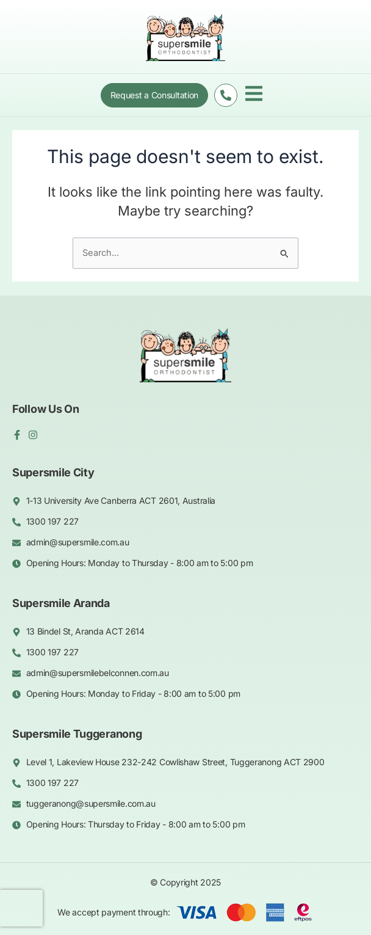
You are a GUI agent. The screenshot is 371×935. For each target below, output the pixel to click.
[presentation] (21, 908)
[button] (253, 95)
